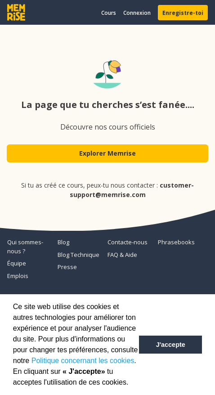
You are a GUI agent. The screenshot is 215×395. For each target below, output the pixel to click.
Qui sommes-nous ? (25, 246)
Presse (67, 267)
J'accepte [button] (170, 344)
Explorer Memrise (107, 153)
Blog (63, 242)
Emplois (17, 276)
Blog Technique (78, 255)
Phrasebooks (176, 242)
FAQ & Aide (122, 255)
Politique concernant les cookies (82, 360)
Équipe (16, 263)
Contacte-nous (128, 242)
